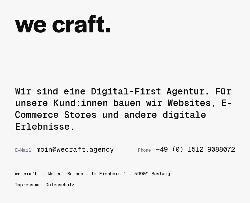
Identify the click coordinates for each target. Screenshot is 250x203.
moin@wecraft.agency (64, 149)
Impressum (27, 184)
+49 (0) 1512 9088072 (186, 149)
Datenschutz (59, 184)
